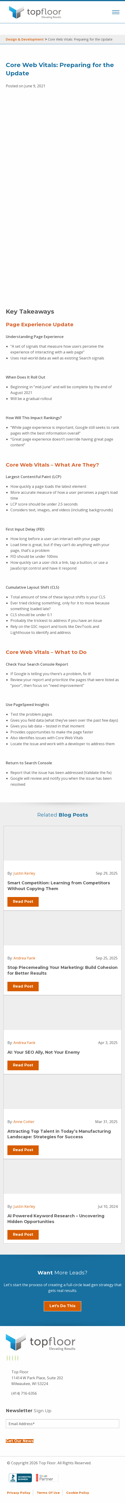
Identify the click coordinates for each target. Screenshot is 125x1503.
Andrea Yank (24, 958)
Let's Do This (62, 1306)
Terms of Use (48, 1492)
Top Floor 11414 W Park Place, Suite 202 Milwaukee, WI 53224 (37, 1377)
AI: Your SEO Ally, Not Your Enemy (43, 1052)
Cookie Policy (77, 1492)
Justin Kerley (24, 873)
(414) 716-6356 (24, 1393)
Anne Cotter (23, 1121)
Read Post (23, 901)
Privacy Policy (18, 1492)
